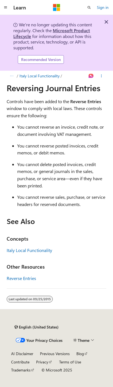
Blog (80, 353)
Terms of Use (70, 362)
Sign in (103, 7)
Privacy (42, 362)
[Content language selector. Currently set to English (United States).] (36, 327)
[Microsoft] (56, 7)
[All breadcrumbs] (11, 76)
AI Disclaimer (22, 353)
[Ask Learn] (91, 76)
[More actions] (101, 76)
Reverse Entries (21, 278)
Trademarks (21, 370)
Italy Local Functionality (39, 75)
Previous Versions (55, 353)
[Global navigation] (5, 7)
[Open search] (89, 7)
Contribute (20, 362)
